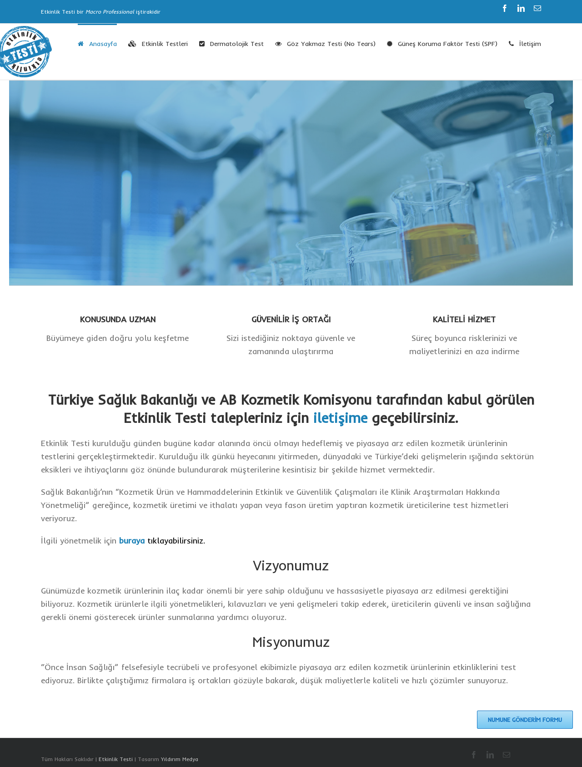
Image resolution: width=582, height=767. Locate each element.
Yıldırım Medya (179, 759)
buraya (132, 540)
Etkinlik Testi (116, 759)
